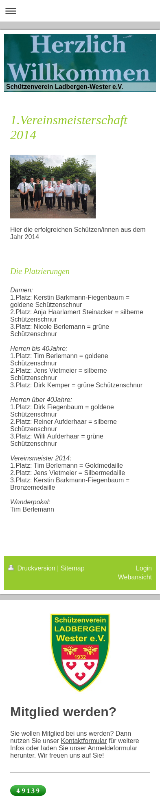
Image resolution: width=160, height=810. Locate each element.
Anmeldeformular (112, 748)
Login (144, 568)
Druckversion (32, 568)
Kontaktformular (84, 740)
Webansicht (135, 577)
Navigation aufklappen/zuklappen (80, 10)
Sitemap (73, 568)
